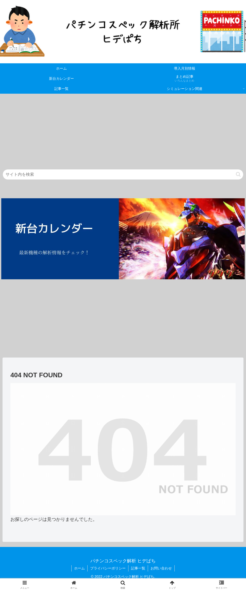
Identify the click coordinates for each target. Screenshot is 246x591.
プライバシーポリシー (108, 568)
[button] (238, 174)
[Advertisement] (123, 129)
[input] (123, 174)
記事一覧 (138, 568)
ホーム (79, 568)
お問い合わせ (161, 568)
